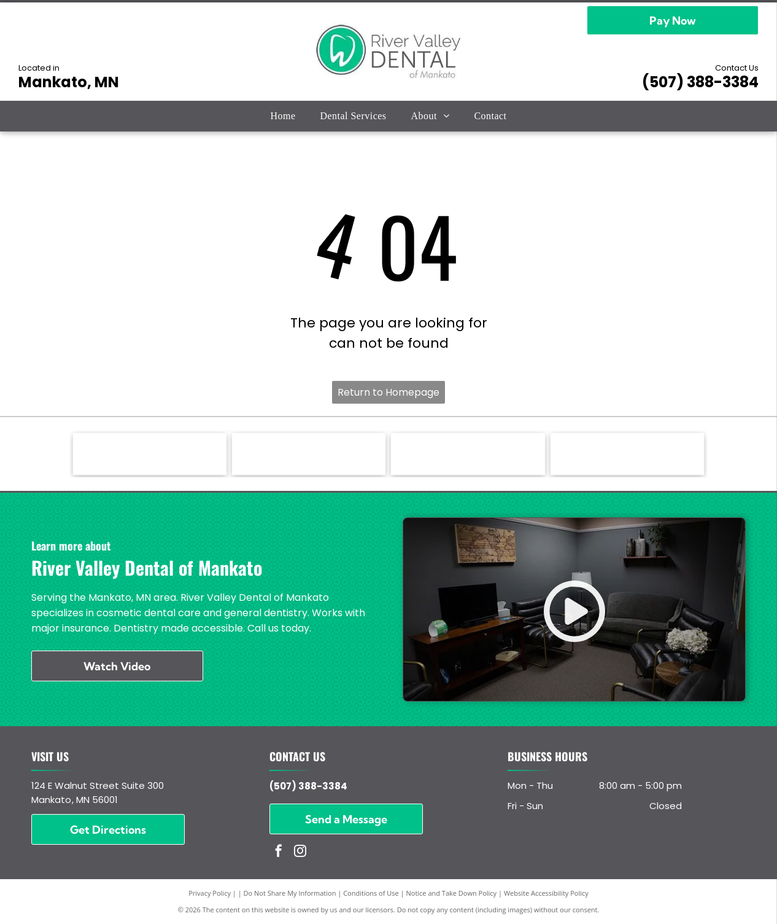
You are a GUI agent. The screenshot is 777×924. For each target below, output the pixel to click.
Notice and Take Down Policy (451, 893)
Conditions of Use (371, 893)
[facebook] (278, 852)
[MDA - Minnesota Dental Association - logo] (627, 454)
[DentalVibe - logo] (308, 454)
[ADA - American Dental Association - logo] (467, 454)
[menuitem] (282, 116)
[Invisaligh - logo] (149, 454)
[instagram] (300, 852)
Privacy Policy (209, 893)
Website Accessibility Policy (546, 893)
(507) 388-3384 (700, 82)
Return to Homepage (388, 392)
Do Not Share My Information (290, 893)
